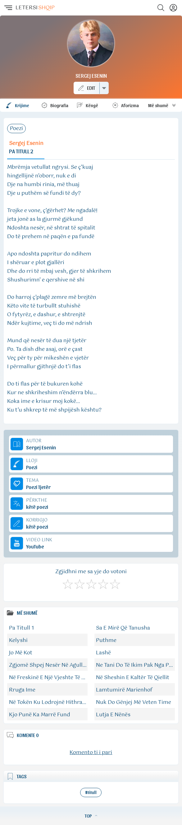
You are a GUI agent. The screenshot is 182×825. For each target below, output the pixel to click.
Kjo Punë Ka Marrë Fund (39, 714)
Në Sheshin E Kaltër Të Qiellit (132, 677)
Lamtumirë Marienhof (124, 690)
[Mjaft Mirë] (103, 583)
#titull (91, 792)
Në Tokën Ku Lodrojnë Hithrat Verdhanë (59, 702)
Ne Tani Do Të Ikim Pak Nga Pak (135, 665)
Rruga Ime (22, 690)
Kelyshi (18, 640)
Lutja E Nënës (113, 714)
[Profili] (173, 8)
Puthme (106, 640)
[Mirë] (91, 583)
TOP (91, 815)
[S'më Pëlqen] (67, 583)
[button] (8, 7)
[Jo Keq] (79, 583)
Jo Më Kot (20, 652)
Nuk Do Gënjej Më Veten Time (133, 702)
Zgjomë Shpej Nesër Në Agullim (49, 665)
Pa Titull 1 (21, 628)
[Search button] (161, 8)
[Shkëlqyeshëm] (115, 583)
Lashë (103, 652)
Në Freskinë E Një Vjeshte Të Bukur (53, 677)
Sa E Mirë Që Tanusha (123, 628)
